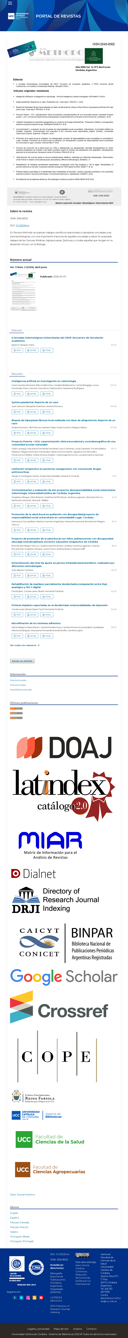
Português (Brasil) (19, 1236)
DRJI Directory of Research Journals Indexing (60, 1309)
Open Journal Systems (22, 1194)
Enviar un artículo (22, 661)
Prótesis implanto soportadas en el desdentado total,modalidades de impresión (60, 605)
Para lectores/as (18, 680)
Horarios (77, 1328)
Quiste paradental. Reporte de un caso (35, 402)
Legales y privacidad (38, 1328)
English (14, 1213)
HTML (48, 350)
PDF (18, 350)
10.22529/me (22, 225)
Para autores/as (18, 685)
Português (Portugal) (21, 1241)
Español (14, 1217)
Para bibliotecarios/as (21, 689)
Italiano (14, 1231)
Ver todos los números (23, 645)
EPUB (33, 350)
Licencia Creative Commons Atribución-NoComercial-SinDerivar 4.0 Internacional (83, 1274)
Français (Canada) (19, 1222)
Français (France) (19, 1227)
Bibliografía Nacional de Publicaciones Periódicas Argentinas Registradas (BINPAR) (57, 1283)
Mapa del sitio (61, 1328)
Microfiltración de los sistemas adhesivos (36, 623)
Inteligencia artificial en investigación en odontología (44, 381)
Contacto (91, 1328)
